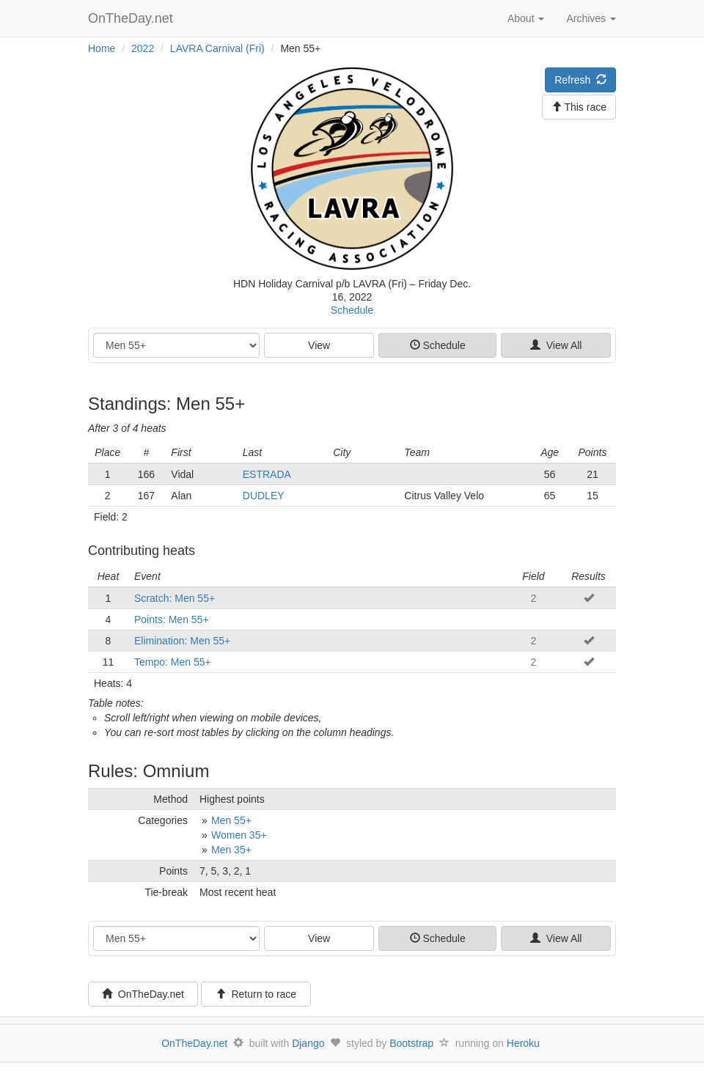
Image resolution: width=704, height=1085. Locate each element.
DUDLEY (264, 495)
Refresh (580, 80)
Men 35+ (231, 850)
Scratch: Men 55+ (174, 598)
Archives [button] (591, 18)
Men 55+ (231, 820)
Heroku (523, 1043)
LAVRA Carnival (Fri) (217, 48)
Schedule (352, 310)
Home (101, 48)
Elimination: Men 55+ (182, 641)
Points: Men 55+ (171, 619)
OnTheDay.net (132, 18)
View (319, 345)
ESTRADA (267, 474)
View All (556, 345)
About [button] (525, 18)
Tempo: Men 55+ (172, 662)
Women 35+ (239, 835)
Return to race (256, 994)
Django (308, 1043)
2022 (142, 48)
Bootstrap (411, 1043)
